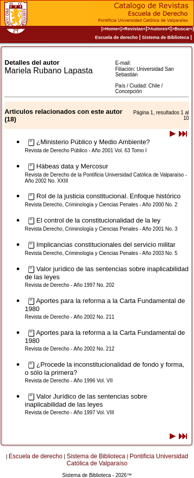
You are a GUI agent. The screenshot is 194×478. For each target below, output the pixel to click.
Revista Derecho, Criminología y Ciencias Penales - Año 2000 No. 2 (101, 204)
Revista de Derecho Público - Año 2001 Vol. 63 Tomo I (86, 150)
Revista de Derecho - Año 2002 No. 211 (69, 317)
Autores (159, 28)
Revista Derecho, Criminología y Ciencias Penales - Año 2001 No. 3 (101, 229)
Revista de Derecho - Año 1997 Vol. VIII (69, 412)
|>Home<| (111, 28)
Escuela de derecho (116, 37)
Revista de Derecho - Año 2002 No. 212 (69, 349)
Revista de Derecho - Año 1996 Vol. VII (68, 380)
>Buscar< (182, 28)
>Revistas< (134, 28)
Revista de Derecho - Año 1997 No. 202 (69, 285)
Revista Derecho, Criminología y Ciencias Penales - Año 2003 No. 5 (101, 253)
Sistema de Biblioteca (165, 37)
